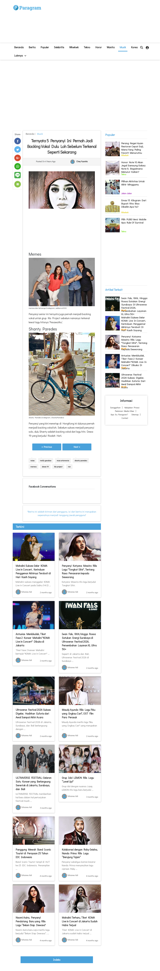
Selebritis (59, 47)
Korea (134, 47)
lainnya (20, 55)
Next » (77, 446)
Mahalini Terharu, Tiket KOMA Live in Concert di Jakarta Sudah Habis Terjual (79, 921)
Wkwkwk (74, 47)
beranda (19, 47)
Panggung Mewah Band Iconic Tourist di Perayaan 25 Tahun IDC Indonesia (33, 853)
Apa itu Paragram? (119, 414)
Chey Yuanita (82, 161)
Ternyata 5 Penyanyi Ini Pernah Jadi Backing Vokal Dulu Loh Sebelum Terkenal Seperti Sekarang (61, 146)
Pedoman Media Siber (124, 411)
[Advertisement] (97, 22)
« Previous (47, 446)
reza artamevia (63, 460)
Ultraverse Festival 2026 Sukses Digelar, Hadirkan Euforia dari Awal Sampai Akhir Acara (33, 713)
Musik (123, 47)
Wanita (111, 47)
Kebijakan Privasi (132, 407)
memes (33, 466)
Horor (98, 47)
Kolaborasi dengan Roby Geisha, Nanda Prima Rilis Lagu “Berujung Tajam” (80, 853)
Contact (124, 418)
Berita (32, 47)
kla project (58, 466)
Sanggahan (115, 407)
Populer (45, 47)
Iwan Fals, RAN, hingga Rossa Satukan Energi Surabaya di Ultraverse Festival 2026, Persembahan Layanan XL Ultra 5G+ (79, 641)
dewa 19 (45, 466)
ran (69, 466)
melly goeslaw (45, 460)
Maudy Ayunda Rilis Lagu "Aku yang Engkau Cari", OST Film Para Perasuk (78, 713)
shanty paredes (81, 460)
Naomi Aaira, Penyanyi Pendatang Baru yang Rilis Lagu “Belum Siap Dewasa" (31, 921)
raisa (32, 460)
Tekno (87, 47)
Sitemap (135, 414)
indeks (56, 959)
